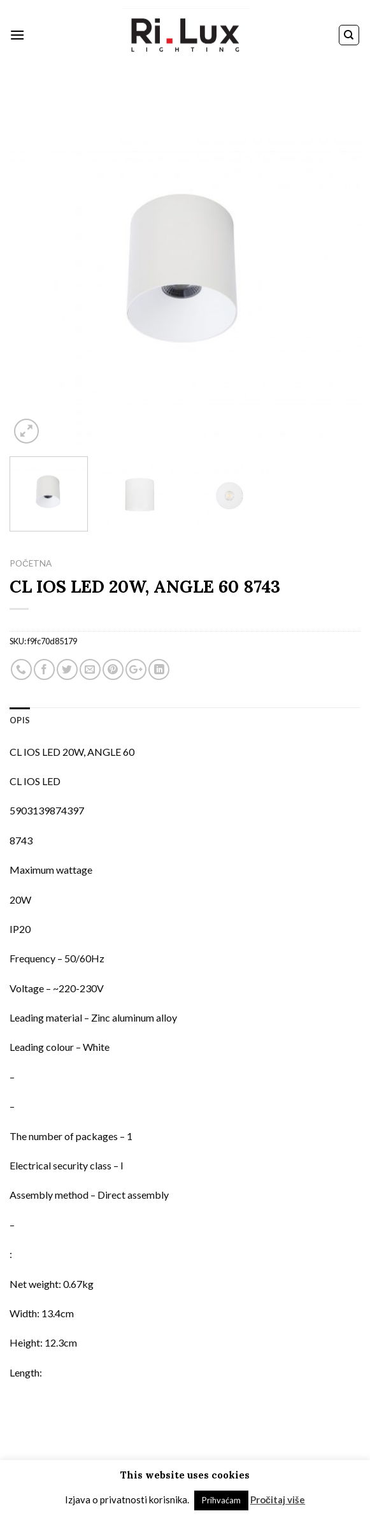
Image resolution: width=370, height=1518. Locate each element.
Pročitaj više (277, 1499)
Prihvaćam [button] (221, 1500)
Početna (31, 563)
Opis (20, 720)
